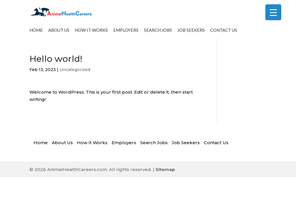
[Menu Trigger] (273, 12)
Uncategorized (75, 72)
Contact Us (223, 32)
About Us (58, 32)
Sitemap (165, 171)
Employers (125, 32)
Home (36, 32)
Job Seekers (191, 32)
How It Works (91, 32)
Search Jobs (158, 32)
